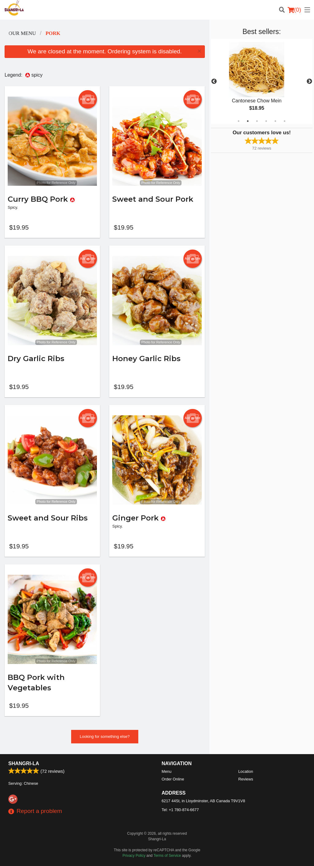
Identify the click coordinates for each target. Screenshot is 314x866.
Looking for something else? (105, 736)
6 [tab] (284, 121)
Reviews (245, 779)
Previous (214, 81)
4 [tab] (266, 121)
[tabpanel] (262, 81)
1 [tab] (239, 121)
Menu (166, 771)
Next (309, 81)
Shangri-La (23, 763)
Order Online (173, 779)
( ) (294, 9)
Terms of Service (167, 855)
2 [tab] (248, 121)
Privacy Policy (134, 855)
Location (245, 771)
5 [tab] (275, 121)
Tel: (180, 809)
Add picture (88, 99)
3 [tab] (257, 121)
